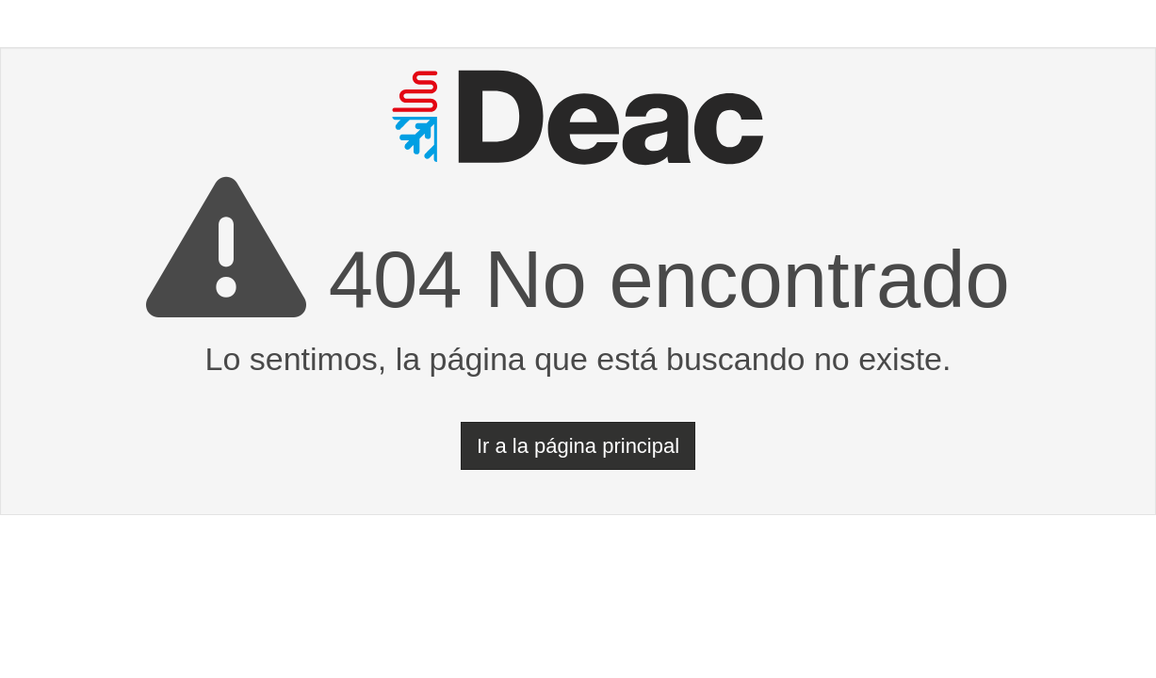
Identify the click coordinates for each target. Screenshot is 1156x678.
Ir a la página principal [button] (578, 446)
